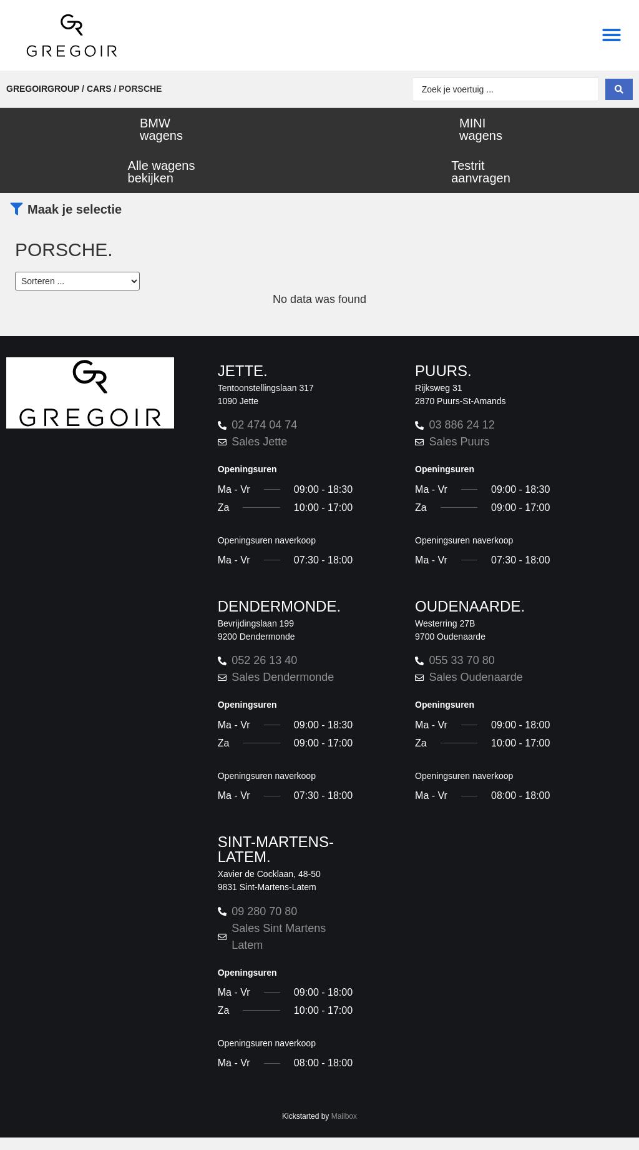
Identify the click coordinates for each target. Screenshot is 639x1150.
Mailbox (344, 1116)
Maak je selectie (74, 209)
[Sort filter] (77, 281)
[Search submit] (619, 89)
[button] (612, 35)
